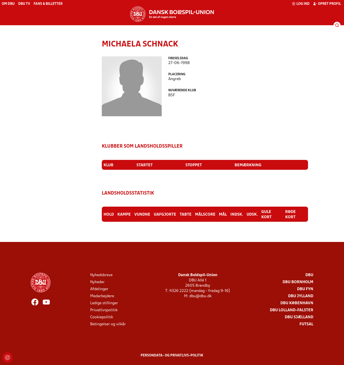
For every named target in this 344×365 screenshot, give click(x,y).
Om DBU (8, 3)
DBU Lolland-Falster (291, 310)
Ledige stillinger (104, 303)
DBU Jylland (300, 296)
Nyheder (97, 282)
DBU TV (24, 3)
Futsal (306, 324)
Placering (176, 74)
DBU (309, 275)
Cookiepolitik (101, 317)
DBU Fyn (305, 289)
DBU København (296, 303)
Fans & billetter (48, 3)
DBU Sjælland (299, 317)
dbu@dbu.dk (200, 296)
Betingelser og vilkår (108, 324)
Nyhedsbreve (101, 275)
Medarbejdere (102, 296)
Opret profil (327, 4)
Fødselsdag (178, 58)
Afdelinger (99, 289)
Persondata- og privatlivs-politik (172, 355)
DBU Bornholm (298, 282)
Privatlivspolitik (104, 310)
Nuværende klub (182, 90)
